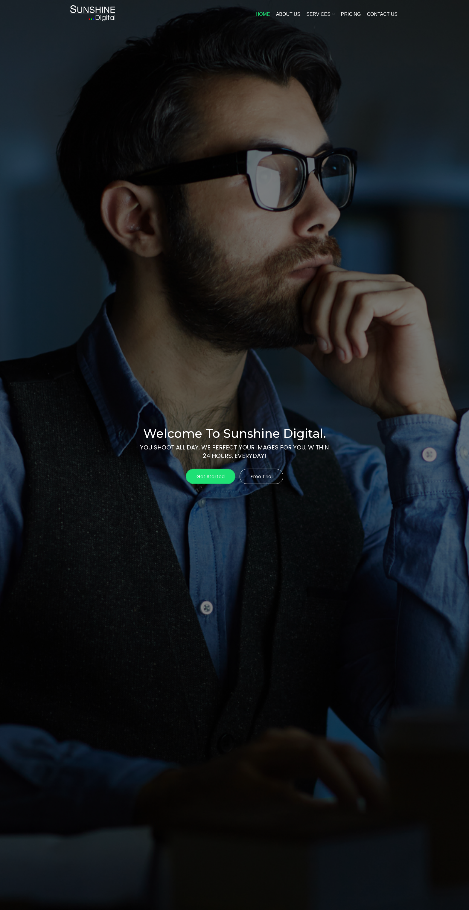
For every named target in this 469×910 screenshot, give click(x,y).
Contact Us (382, 14)
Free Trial (261, 476)
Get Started (211, 476)
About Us (288, 14)
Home (263, 14)
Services (318, 14)
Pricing (351, 14)
